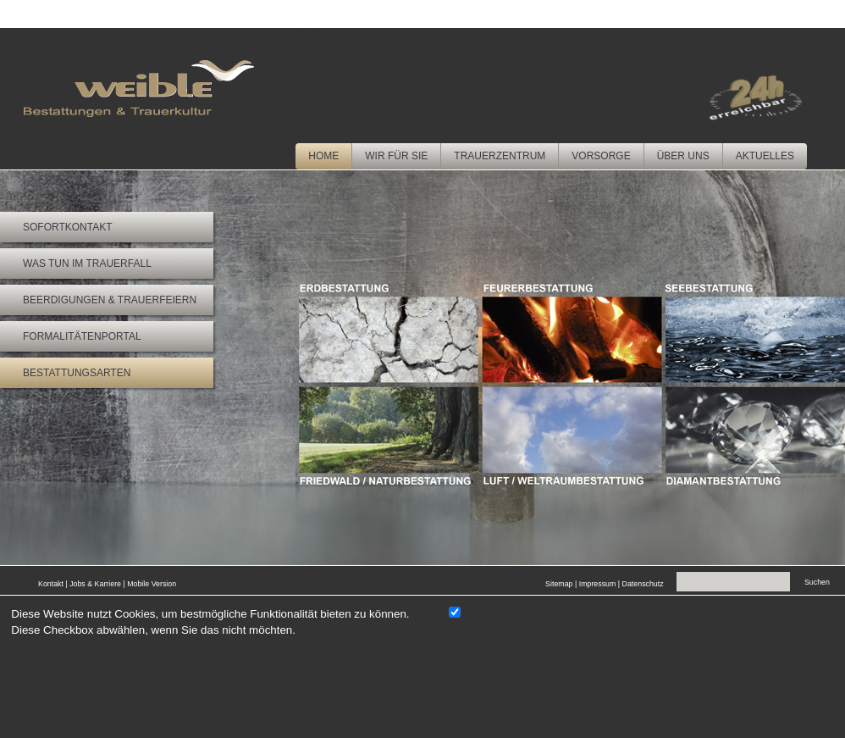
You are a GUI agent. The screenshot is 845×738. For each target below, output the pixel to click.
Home (323, 156)
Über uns (683, 156)
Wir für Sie (396, 156)
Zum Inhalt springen (313, 35)
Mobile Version (151, 584)
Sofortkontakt (68, 227)
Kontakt (51, 584)
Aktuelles (765, 156)
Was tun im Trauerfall (87, 263)
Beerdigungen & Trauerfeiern (109, 300)
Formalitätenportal (82, 336)
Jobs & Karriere (95, 584)
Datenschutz (643, 584)
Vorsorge (601, 156)
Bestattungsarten (76, 373)
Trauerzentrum (499, 156)
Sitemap (558, 584)
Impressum (597, 584)
